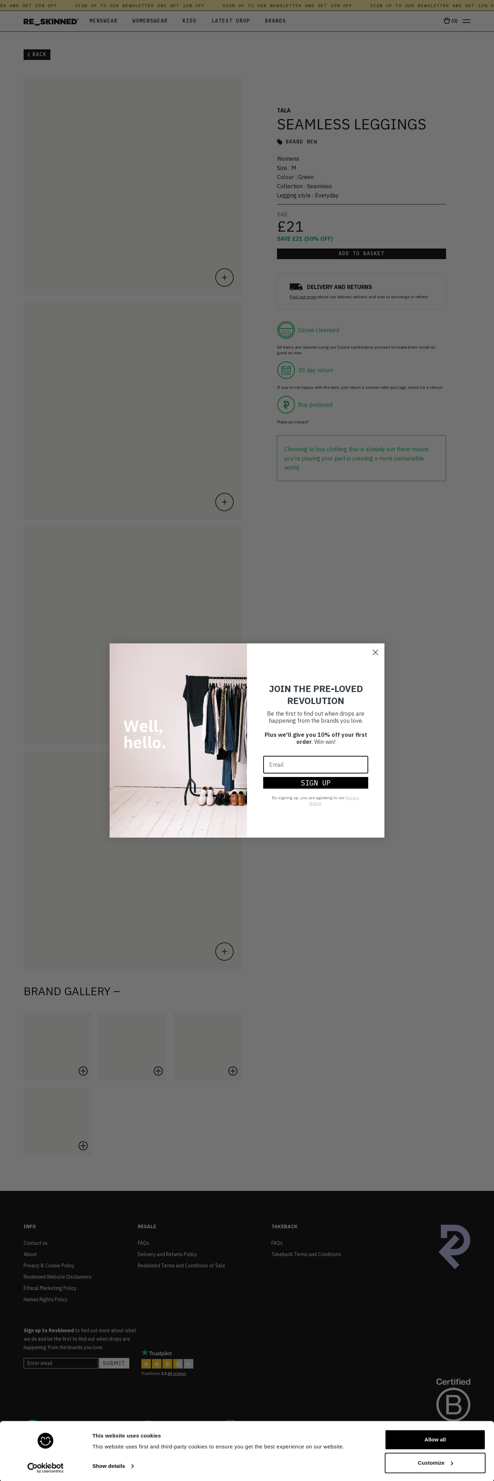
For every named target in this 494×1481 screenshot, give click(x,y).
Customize (435, 1462)
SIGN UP (316, 783)
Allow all (435, 1439)
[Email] (315, 764)
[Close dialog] (375, 652)
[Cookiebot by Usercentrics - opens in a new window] (45, 1467)
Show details (108, 1466)
